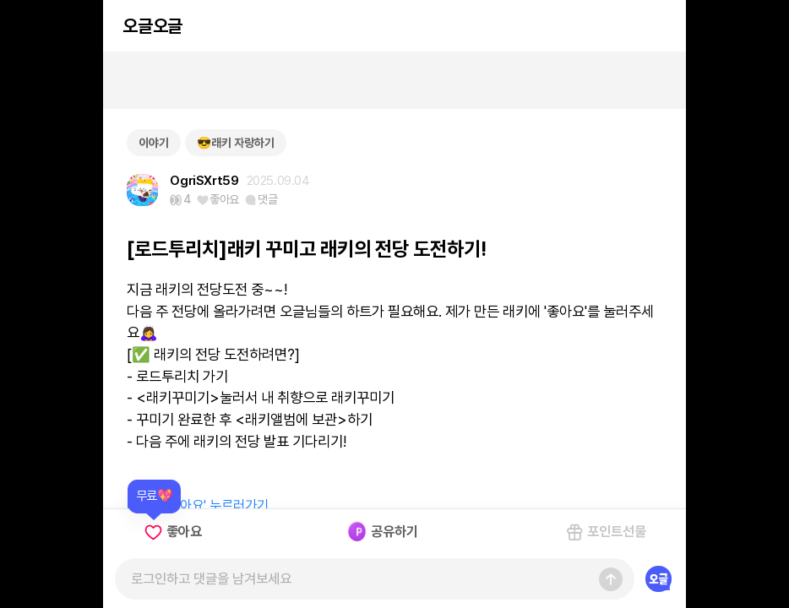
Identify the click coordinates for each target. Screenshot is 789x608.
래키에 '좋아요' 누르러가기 (198, 505)
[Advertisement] (394, 80)
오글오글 (152, 25)
